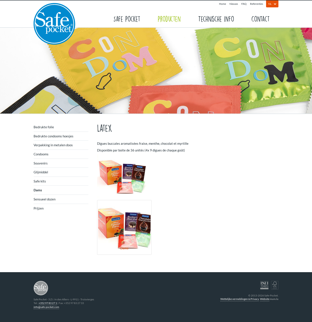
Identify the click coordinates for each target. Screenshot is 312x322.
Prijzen (39, 208)
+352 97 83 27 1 (48, 303)
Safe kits (40, 181)
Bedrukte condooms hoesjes (53, 136)
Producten (169, 18)
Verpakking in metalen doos (53, 145)
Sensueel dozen (44, 199)
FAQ (244, 3)
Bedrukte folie (44, 127)
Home (222, 3)
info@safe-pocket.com (46, 307)
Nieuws (233, 3)
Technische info (216, 18)
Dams (38, 190)
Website (264, 299)
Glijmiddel (41, 172)
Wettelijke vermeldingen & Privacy (239, 299)
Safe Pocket (126, 18)
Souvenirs (41, 163)
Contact (260, 18)
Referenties (256, 3)
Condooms (41, 154)
